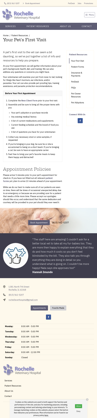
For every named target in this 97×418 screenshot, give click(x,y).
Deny (78, 411)
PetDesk (71, 3)
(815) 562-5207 (60, 222)
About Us (65, 26)
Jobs (79, 3)
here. (46, 415)
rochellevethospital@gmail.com (23, 300)
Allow (78, 406)
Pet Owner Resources (76, 95)
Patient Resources (38, 26)
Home (6, 35)
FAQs (73, 87)
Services (10, 26)
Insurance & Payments (76, 74)
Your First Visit (77, 61)
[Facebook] (80, 120)
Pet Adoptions (77, 102)
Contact (87, 26)
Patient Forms (77, 67)
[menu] (89, 14)
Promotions (88, 3)
